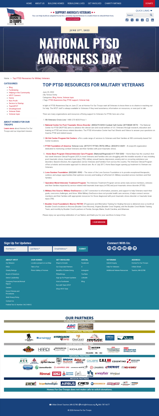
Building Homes (56, 3)
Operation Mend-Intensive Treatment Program (65, 183)
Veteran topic (68, 97)
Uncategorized (15, 109)
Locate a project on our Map (41, 263)
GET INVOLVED (63, 259)
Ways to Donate (62, 263)
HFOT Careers (14, 95)
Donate (149, 3)
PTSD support (72, 100)
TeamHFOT (13, 106)
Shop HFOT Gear (62, 289)
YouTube (84, 274)
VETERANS (111, 259)
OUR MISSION (98, 222)
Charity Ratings (113, 3)
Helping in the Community (19, 93)
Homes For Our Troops (140, 263)
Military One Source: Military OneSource (63, 191)
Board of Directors (12, 274)
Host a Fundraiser (62, 281)
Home (29, 3)
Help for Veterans (113, 267)
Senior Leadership (12, 278)
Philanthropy (60, 274)
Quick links (142, 10)
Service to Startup (16, 103)
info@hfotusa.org (88, 405)
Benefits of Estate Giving (65, 270)
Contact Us (10, 301)
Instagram (85, 270)
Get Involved (94, 3)
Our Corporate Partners (64, 267)
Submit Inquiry (112, 263)
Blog (54, 97)
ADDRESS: (136, 259)
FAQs (8, 267)
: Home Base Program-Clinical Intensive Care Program (69, 154)
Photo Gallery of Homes (39, 270)
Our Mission (10, 263)
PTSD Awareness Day (57, 100)
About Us (39, 3)
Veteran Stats (14, 111)
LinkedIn (84, 278)
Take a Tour (35, 267)
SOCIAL (84, 259)
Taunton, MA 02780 (138, 270)
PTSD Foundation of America (58, 146)
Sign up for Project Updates (66, 278)
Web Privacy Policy (12, 297)
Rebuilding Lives (76, 3)
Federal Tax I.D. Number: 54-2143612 (19, 305)
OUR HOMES (36, 259)
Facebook (85, 263)
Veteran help (84, 100)
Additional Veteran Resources (117, 270)
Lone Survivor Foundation (56, 172)
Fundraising (13, 90)
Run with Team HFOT (63, 285)
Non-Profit (13, 101)
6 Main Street (136, 267)
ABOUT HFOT (12, 259)
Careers (8, 287)
